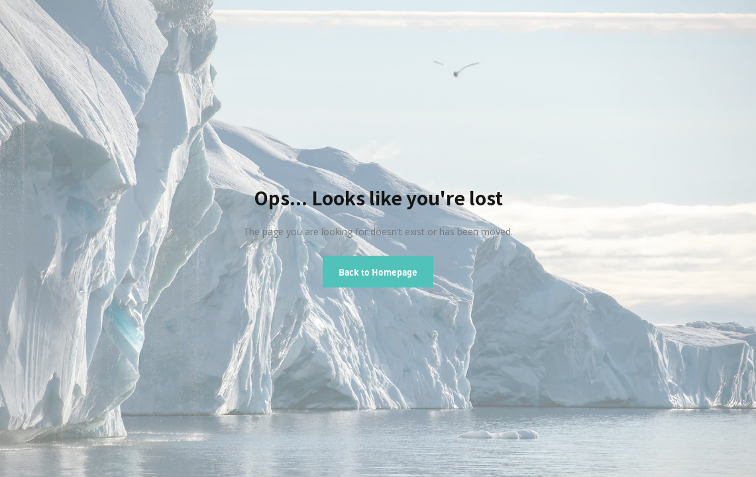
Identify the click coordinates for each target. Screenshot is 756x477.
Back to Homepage (378, 272)
